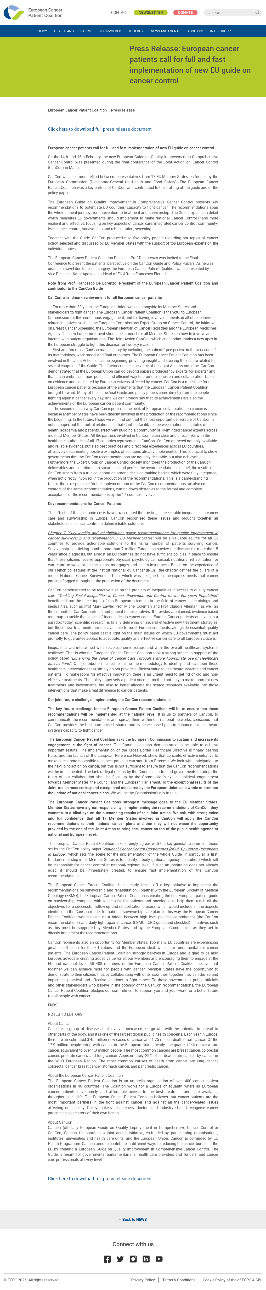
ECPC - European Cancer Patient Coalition (33, 13)
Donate (185, 12)
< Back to (133, 1219)
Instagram (133, 1259)
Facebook (107, 1259)
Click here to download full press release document (100, 129)
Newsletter (151, 12)
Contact (119, 12)
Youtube (159, 1259)
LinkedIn (146, 1259)
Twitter (120, 1259)
